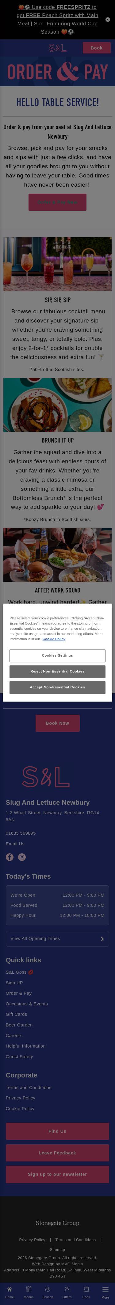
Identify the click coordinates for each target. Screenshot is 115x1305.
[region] (57, 652)
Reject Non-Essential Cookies (57, 671)
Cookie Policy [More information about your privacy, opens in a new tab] (54, 639)
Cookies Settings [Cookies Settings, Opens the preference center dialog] (57, 655)
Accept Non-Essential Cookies (57, 687)
